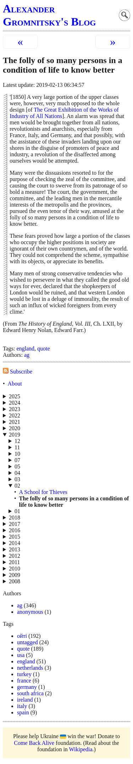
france (24, 681)
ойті (22, 636)
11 (17, 447)
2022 (14, 415)
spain (23, 712)
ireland (25, 700)
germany (27, 687)
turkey (24, 674)
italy (22, 706)
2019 (14, 435)
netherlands (30, 668)
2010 (14, 569)
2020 (14, 428)
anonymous (30, 612)
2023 (14, 409)
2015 (14, 537)
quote (43, 349)
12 (17, 441)
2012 (14, 556)
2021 (14, 422)
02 (17, 486)
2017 (14, 524)
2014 (14, 543)
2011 (14, 562)
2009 (14, 575)
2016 (14, 530)
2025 (14, 396)
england (25, 349)
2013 (14, 549)
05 (17, 467)
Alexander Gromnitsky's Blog (49, 15)
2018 (14, 518)
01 (17, 511)
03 (17, 479)
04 (17, 473)
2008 (14, 581)
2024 (14, 403)
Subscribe (17, 372)
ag (26, 355)
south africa (30, 693)
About (15, 384)
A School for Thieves (43, 492)
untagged (27, 642)
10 (17, 454)
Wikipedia (81, 749)
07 (17, 460)
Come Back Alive (34, 743)
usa (20, 655)
